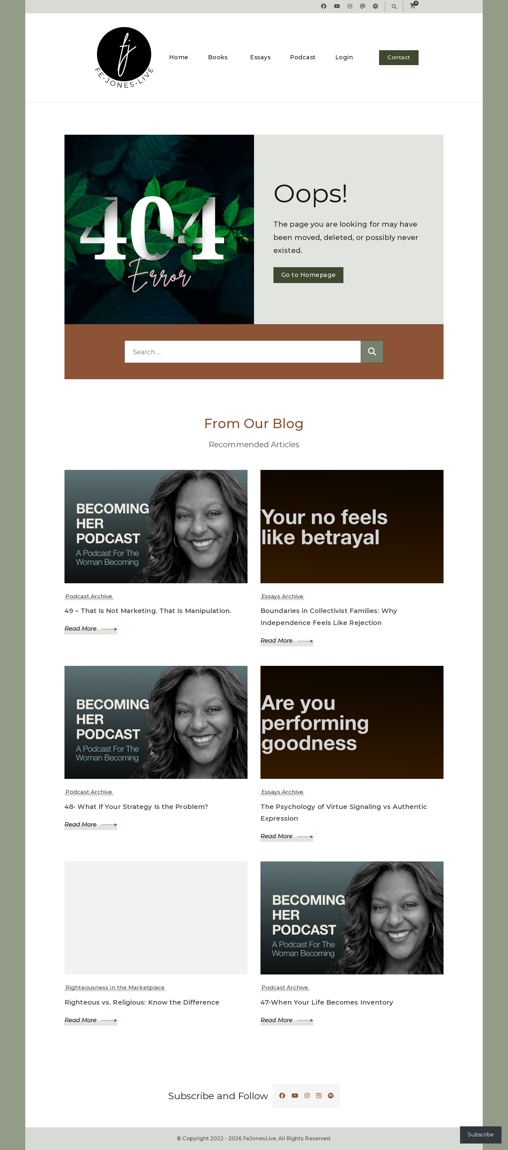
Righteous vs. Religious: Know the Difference (142, 1002)
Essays (260, 57)
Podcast (303, 57)
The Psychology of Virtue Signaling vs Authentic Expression (344, 813)
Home (179, 57)
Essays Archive (282, 596)
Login (344, 57)
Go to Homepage (308, 275)
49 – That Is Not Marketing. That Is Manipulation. (149, 611)
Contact (398, 57)
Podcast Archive (88, 596)
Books (218, 57)
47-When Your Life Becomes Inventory (327, 1002)
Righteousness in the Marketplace (115, 988)
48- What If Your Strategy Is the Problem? (137, 807)
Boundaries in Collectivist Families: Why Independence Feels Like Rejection (329, 617)
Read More (90, 628)
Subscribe (481, 1135)
